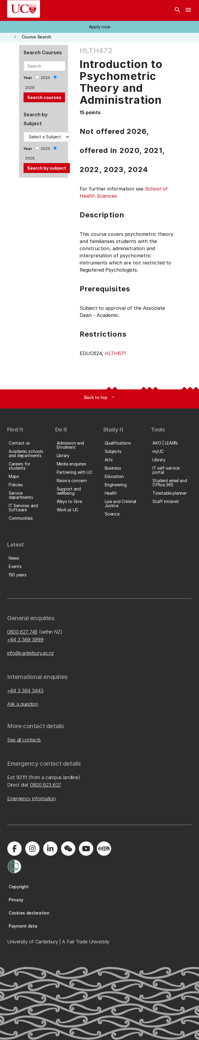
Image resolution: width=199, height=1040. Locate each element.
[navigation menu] (188, 10)
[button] (99, 27)
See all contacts (24, 740)
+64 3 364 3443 (25, 691)
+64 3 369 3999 (25, 640)
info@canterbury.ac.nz (30, 653)
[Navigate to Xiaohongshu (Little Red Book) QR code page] (104, 848)
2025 (45, 77)
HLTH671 (115, 353)
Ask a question (22, 704)
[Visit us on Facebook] (14, 848)
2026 (30, 87)
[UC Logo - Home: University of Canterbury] (23, 9)
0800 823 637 (45, 785)
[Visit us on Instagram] (32, 848)
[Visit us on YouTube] (86, 848)
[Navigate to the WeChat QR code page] (68, 848)
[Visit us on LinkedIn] (50, 848)
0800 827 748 (22, 632)
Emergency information (31, 798)
